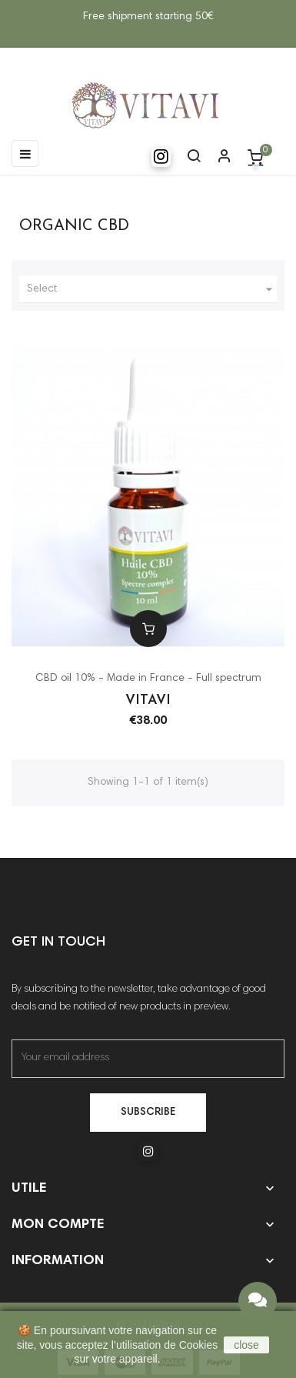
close (246, 1345)
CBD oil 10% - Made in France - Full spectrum (148, 678)
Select (152, 289)
